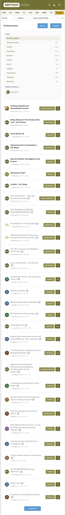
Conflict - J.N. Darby (18, 184)
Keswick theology (17, 291)
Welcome (32, 82)
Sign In (42, 26)
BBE (37, 13)
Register (56, 26)
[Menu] (59, 5)
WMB (44, 13)
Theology (32, 77)
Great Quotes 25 (17, 325)
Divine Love (15, 483)
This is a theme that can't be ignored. (25, 455)
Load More (33, 508)
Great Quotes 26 (17, 134)
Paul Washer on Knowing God (23, 224)
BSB (4, 13)
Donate (59, 13)
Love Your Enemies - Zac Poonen (24, 263)
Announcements (32, 42)
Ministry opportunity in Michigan (24, 302)
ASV (30, 13)
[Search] (49, 5)
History (32, 60)
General (32, 56)
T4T (51, 13)
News (32, 64)
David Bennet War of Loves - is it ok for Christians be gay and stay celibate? (25, 427)
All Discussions (13, 38)
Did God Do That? (17, 173)
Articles (32, 47)
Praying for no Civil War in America (25, 495)
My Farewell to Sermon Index (22, 314)
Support (32, 69)
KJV (10, 13)
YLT (24, 13)
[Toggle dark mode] (54, 5)
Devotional (32, 51)
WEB (17, 13)
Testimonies (32, 73)
